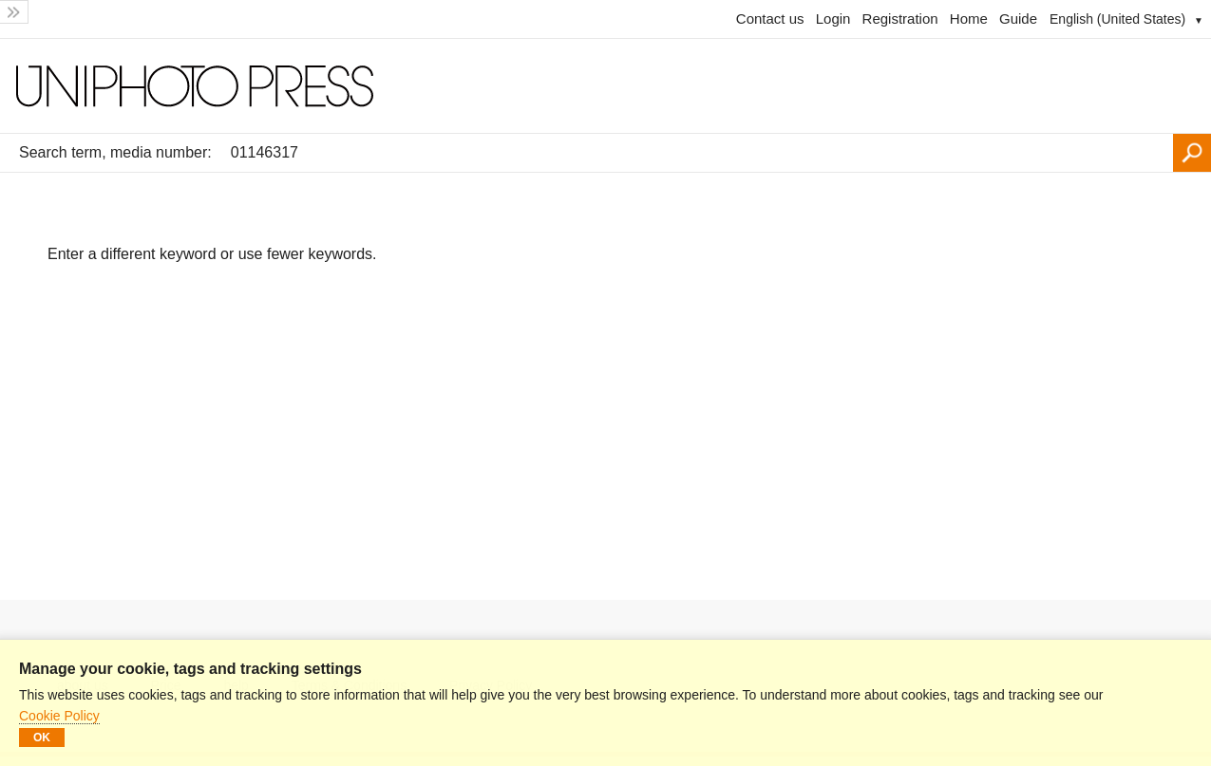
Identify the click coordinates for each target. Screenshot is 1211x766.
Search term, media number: (115, 152)
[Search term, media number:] (697, 153)
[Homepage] (605, 86)
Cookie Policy (59, 715)
